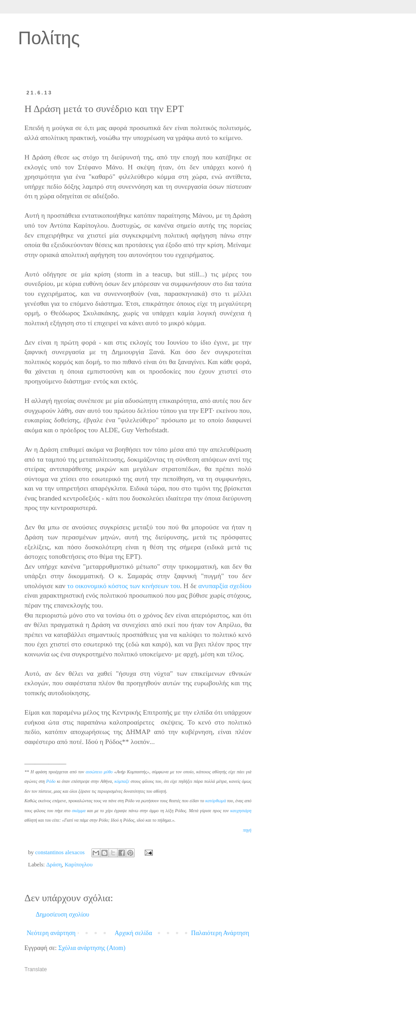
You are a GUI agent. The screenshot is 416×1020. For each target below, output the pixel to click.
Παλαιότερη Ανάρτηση (220, 933)
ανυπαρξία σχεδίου (225, 586)
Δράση (53, 864)
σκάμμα (78, 810)
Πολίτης (49, 38)
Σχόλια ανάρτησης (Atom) (91, 948)
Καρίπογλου (79, 864)
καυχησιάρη (240, 810)
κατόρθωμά (215, 800)
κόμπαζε (121, 781)
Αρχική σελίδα (133, 933)
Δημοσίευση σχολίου (62, 914)
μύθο (108, 771)
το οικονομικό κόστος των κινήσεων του (123, 586)
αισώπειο (93, 771)
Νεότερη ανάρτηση (51, 933)
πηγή (247, 830)
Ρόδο (51, 781)
